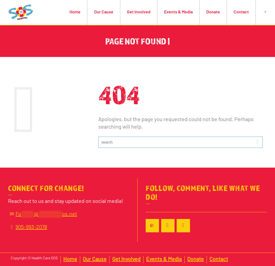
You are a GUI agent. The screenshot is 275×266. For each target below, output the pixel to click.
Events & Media (178, 12)
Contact (241, 12)
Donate (213, 12)
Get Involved (138, 12)
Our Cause (103, 12)
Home (74, 12)
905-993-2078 (27, 227)
